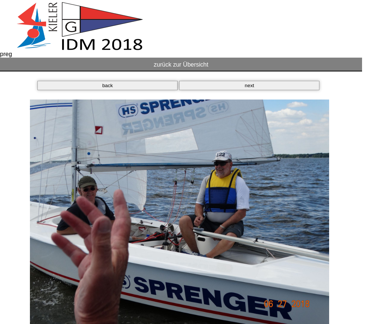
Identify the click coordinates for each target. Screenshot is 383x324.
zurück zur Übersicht (181, 64)
